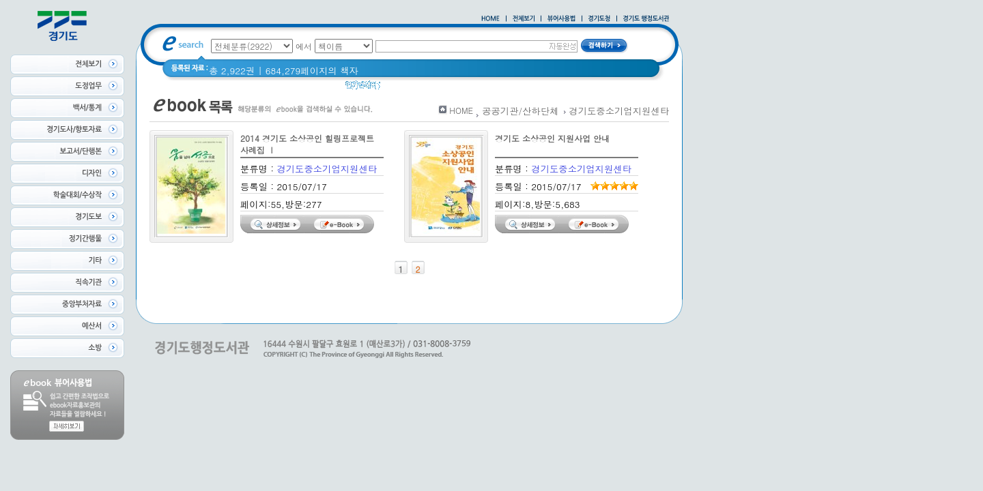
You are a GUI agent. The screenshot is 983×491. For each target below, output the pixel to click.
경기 (398, 88)
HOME (461, 110)
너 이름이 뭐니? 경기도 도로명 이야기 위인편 (511, 88)
